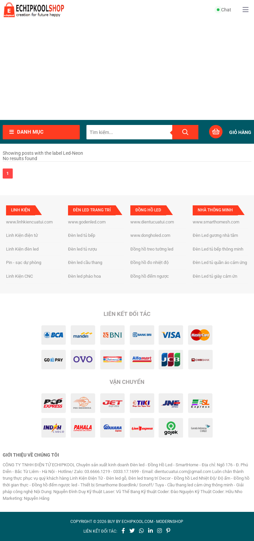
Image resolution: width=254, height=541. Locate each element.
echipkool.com (137, 521)
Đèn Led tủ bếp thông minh (218, 249)
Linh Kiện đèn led (22, 249)
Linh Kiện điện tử (22, 235)
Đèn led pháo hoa (84, 276)
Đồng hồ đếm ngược (149, 276)
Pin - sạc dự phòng (23, 262)
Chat (224, 9)
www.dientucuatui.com (152, 221)
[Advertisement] (127, 70)
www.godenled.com (87, 221)
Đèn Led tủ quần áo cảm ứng (220, 262)
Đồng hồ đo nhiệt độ (149, 262)
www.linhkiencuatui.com (29, 221)
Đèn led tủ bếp (81, 235)
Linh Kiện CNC (19, 276)
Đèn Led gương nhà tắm (215, 235)
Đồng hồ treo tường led (151, 249)
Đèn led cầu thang (85, 262)
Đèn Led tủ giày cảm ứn (215, 276)
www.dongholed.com (150, 235)
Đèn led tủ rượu (82, 249)
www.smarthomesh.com (216, 221)
